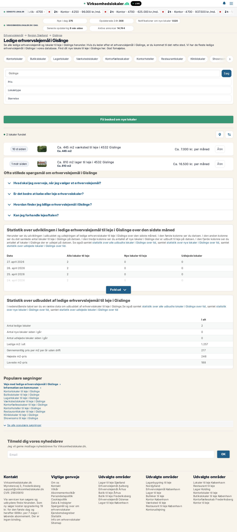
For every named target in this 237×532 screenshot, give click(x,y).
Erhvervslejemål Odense (113, 499)
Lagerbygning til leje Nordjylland (158, 484)
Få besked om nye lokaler (118, 119)
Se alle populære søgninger (24, 425)
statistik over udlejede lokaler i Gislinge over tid (36, 245)
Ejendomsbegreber (63, 512)
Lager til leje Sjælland (112, 482)
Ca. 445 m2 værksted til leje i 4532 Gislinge (89, 147)
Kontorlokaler (14, 58)
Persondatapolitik (62, 496)
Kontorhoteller (145, 58)
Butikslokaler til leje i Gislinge (21, 394)
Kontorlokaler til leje (205, 492)
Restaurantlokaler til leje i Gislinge (24, 411)
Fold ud (115, 289)
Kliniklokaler (198, 58)
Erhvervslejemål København (163, 489)
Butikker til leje (155, 496)
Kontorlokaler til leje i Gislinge (22, 391)
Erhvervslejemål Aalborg (114, 485)
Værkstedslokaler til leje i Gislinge (24, 401)
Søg (226, 73)
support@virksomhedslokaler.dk (24, 489)
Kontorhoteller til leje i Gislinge (22, 408)
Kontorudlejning (155, 509)
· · (37, 12)
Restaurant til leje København (164, 506)
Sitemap (56, 522)
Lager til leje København (113, 502)
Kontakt (56, 485)
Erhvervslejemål (13, 35)
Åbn (220, 149)
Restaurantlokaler (172, 58)
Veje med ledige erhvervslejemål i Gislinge (31, 384)
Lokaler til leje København (209, 482)
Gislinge (57, 35)
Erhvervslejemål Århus (112, 489)
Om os (55, 482)
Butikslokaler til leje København (212, 496)
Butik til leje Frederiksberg (115, 496)
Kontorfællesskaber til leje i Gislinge (26, 404)
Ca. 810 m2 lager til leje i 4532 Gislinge (85, 162)
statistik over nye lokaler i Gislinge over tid (193, 242)
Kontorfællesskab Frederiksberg (213, 499)
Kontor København (157, 499)
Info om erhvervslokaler (65, 519)
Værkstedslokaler (87, 58)
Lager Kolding (202, 489)
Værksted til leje (156, 502)
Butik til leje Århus (110, 492)
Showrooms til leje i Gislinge (21, 418)
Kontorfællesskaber (117, 58)
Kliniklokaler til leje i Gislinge (21, 414)
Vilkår (54, 489)
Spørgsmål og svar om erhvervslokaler (65, 507)
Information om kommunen (21, 387)
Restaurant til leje (204, 485)
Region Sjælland (38, 35)
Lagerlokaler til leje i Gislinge (21, 398)
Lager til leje (153, 492)
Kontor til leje (201, 502)
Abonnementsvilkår (63, 492)
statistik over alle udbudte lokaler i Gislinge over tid (124, 242)
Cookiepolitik (59, 499)
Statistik (56, 516)
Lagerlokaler (61, 58)
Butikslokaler (38, 58)
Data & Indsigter (61, 502)
